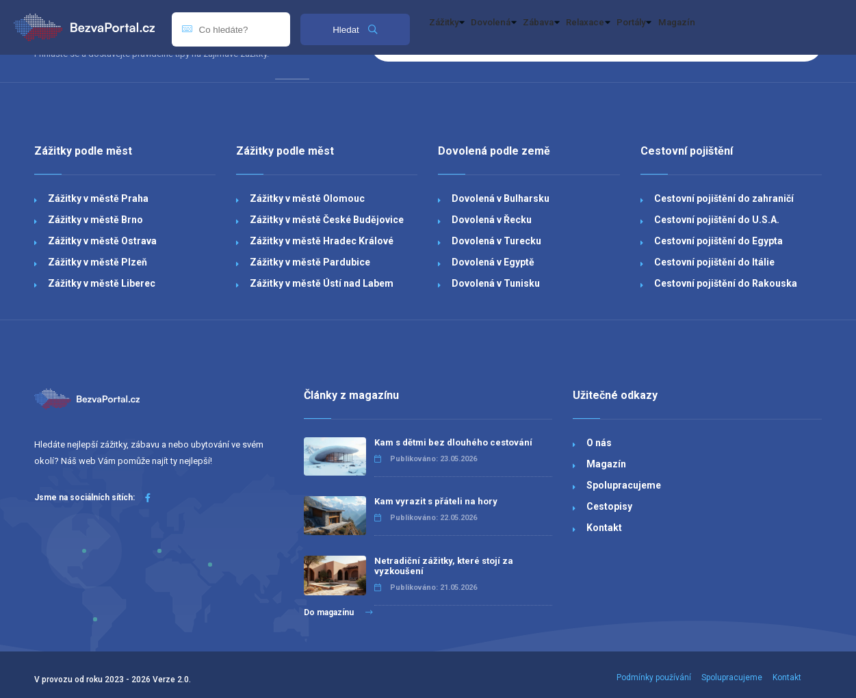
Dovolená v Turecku (496, 240)
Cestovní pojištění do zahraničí (724, 198)
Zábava (592, 27)
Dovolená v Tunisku (496, 283)
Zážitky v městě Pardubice (310, 262)
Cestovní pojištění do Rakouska (725, 283)
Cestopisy (609, 506)
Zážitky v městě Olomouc (307, 198)
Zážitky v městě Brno (95, 219)
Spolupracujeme (623, 485)
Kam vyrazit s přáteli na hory (435, 501)
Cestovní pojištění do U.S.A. (716, 219)
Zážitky (457, 27)
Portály (727, 27)
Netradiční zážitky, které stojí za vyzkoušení (443, 566)
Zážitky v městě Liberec (101, 283)
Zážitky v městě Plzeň (97, 262)
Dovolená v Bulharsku (500, 198)
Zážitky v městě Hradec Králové (321, 240)
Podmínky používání (654, 677)
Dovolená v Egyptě (493, 262)
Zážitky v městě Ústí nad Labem (321, 283)
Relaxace (659, 27)
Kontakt (604, 527)
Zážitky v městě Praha (98, 198)
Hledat (355, 30)
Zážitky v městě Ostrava (102, 240)
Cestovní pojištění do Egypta (718, 240)
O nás (599, 442)
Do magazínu (338, 612)
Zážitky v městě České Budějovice (327, 219)
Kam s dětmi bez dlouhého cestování (453, 442)
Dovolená (524, 27)
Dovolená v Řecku (492, 219)
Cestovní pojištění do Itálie (714, 262)
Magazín (787, 27)
